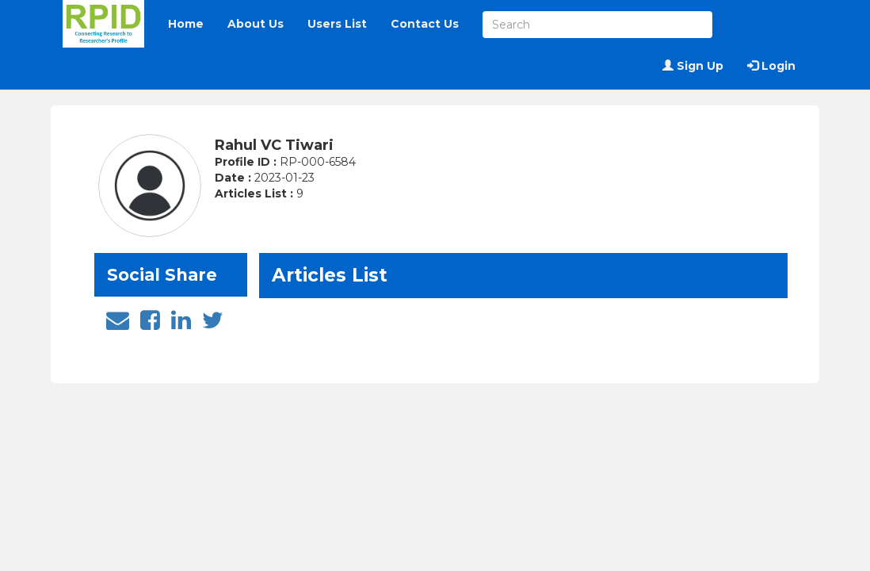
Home (186, 24)
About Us (255, 24)
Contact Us (425, 24)
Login (771, 66)
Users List (337, 24)
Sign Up (692, 66)
